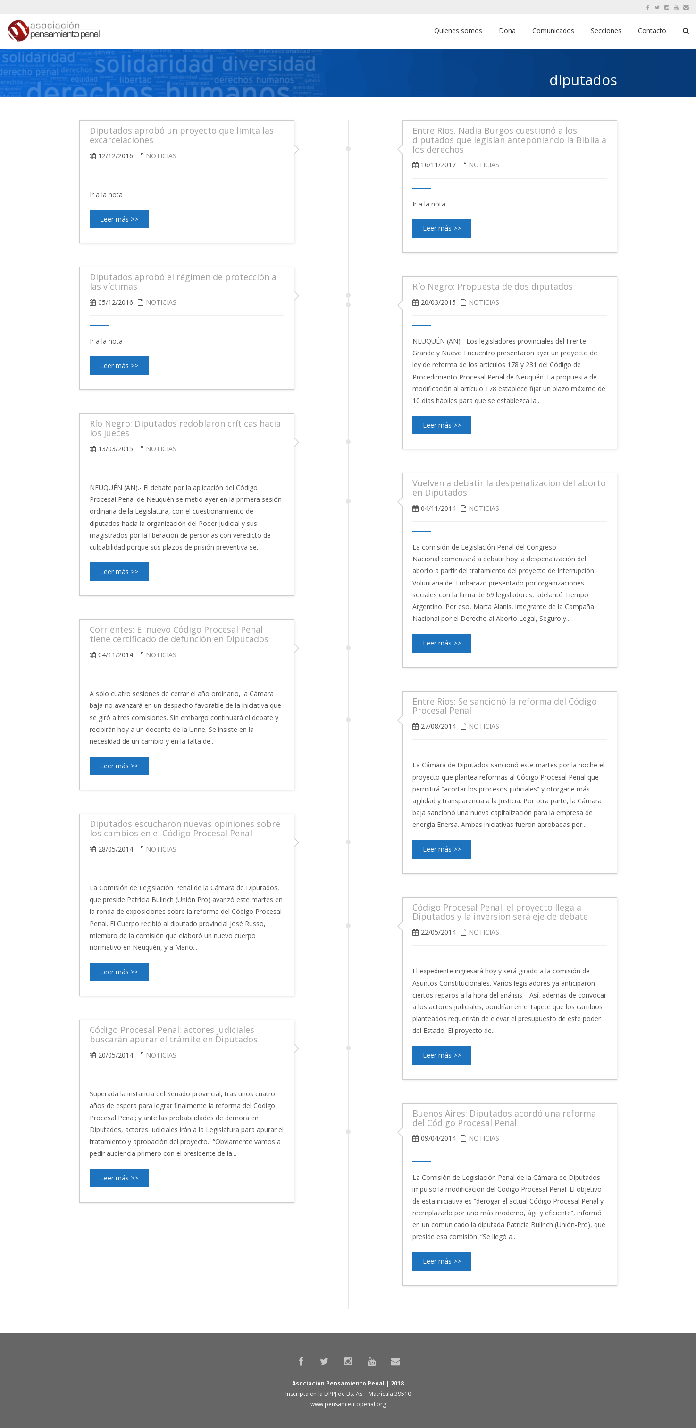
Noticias (484, 164)
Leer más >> (442, 228)
